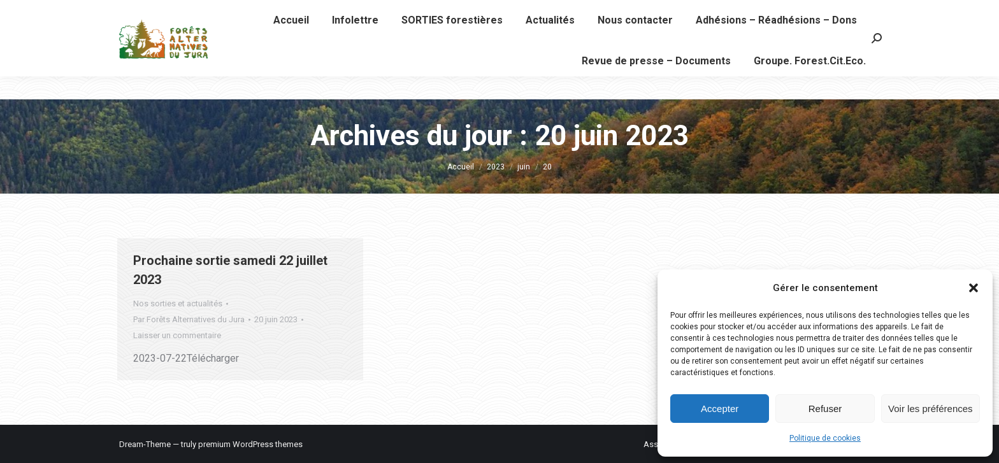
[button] (973, 287)
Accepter (719, 408)
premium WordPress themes (250, 444)
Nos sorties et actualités (177, 303)
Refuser (825, 408)
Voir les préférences (930, 408)
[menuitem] (291, 43)
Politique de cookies (825, 438)
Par (189, 319)
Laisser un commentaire (177, 335)
